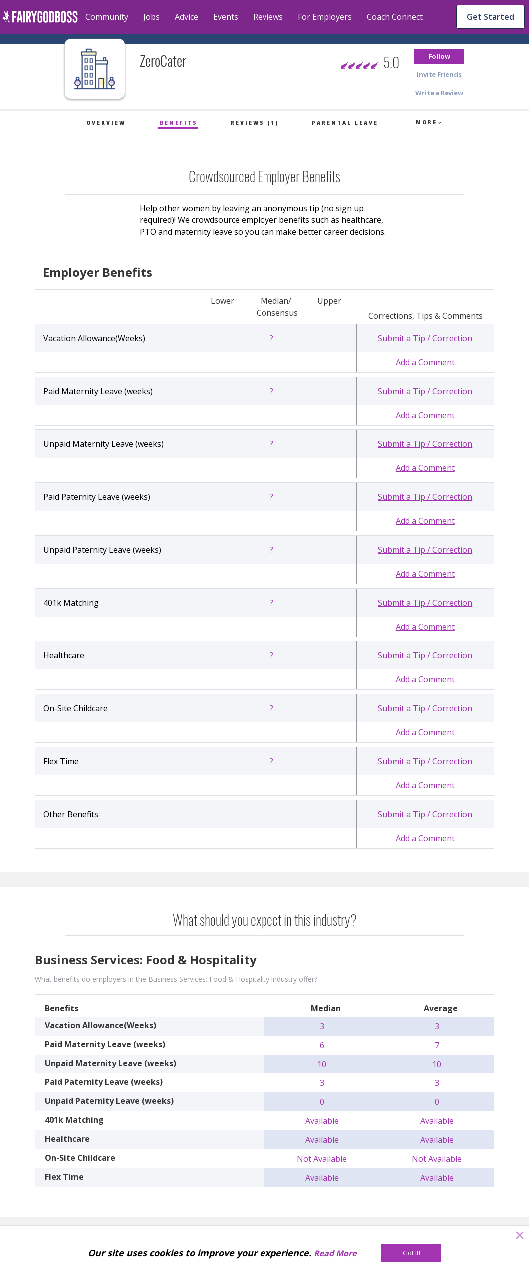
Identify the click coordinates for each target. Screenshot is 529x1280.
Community (106, 16)
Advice (186, 16)
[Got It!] (411, 1253)
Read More (335, 1253)
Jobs (151, 16)
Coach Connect (395, 16)
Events (225, 16)
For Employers (325, 16)
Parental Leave (345, 122)
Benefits (179, 122)
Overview (106, 122)
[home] (40, 17)
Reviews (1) (255, 122)
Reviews (268, 16)
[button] (439, 56)
